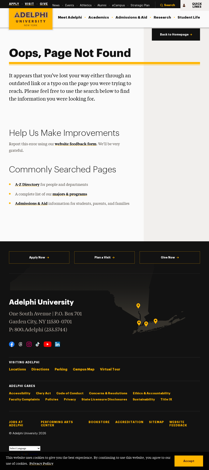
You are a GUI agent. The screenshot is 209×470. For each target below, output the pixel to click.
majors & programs (69, 193)
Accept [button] (188, 461)
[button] (167, 5)
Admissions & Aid (31, 203)
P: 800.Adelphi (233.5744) (38, 329)
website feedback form (75, 143)
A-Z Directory (27, 184)
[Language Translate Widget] (24, 448)
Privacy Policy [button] (41, 463)
